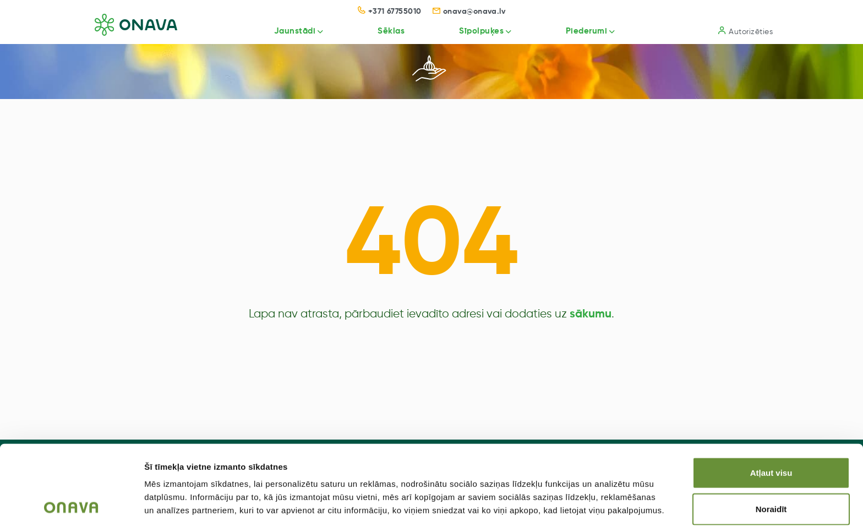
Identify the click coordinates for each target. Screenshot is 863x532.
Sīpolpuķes (474, 31)
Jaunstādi (282, 31)
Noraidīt (771, 473)
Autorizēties (745, 31)
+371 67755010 (390, 11)
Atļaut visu (771, 437)
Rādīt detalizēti (599, 510)
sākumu (590, 314)
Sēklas (381, 31)
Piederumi (583, 31)
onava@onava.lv (469, 11)
